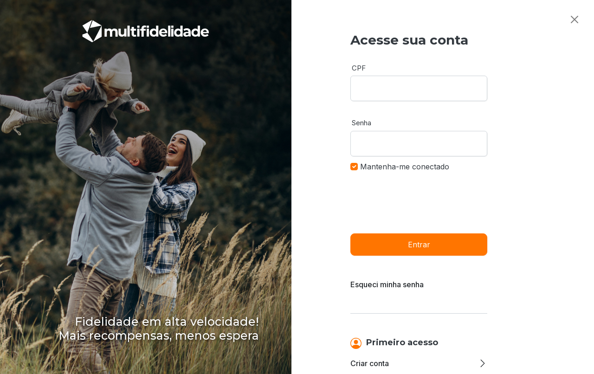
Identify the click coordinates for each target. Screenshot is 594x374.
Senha (361, 122)
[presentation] (420, 201)
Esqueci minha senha (387, 284)
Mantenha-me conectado (404, 166)
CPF (359, 68)
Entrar (419, 244)
